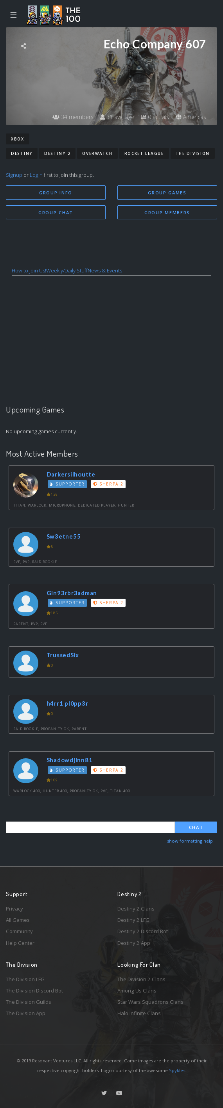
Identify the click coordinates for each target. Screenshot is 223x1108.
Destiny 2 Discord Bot (142, 931)
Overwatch (97, 153)
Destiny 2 (57, 153)
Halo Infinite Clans (139, 1013)
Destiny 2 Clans (136, 908)
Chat (196, 827)
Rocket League (144, 153)
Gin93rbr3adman (72, 592)
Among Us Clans (136, 990)
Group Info (55, 193)
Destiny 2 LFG (133, 919)
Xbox (17, 139)
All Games (18, 919)
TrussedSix (63, 654)
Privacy (14, 908)
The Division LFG (25, 979)
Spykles (177, 1070)
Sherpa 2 (108, 484)
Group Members (167, 212)
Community (19, 931)
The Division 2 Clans (141, 979)
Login (36, 174)
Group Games (167, 193)
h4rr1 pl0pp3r (67, 703)
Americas (191, 117)
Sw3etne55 (64, 536)
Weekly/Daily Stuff (67, 270)
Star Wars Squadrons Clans (150, 1001)
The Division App (25, 1013)
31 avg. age (117, 117)
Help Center (20, 942)
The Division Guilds (28, 1001)
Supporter (67, 484)
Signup (14, 174)
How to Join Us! (29, 270)
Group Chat (55, 212)
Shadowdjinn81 (70, 759)
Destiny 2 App (133, 942)
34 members (73, 117)
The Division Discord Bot (34, 990)
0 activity (155, 117)
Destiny (21, 153)
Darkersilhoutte (71, 474)
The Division (193, 153)
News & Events (105, 270)
